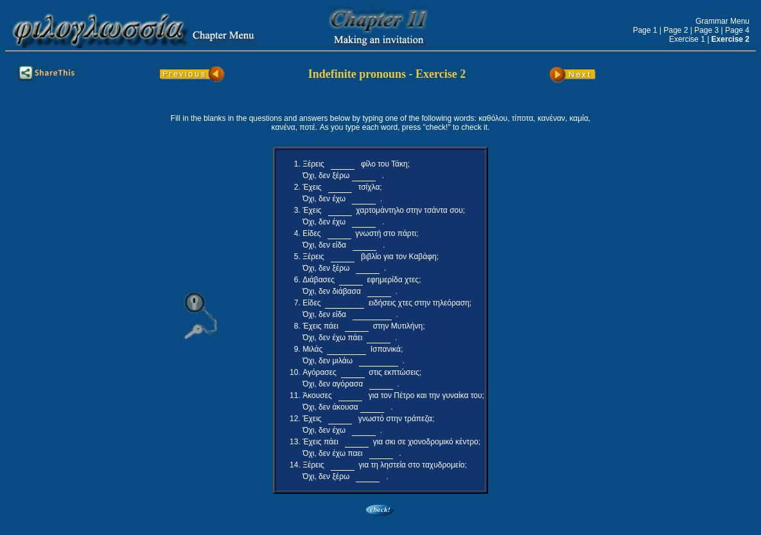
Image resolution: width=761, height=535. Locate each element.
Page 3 (706, 30)
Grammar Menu (722, 21)
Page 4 (737, 30)
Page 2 (675, 30)
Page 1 (645, 30)
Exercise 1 (687, 39)
